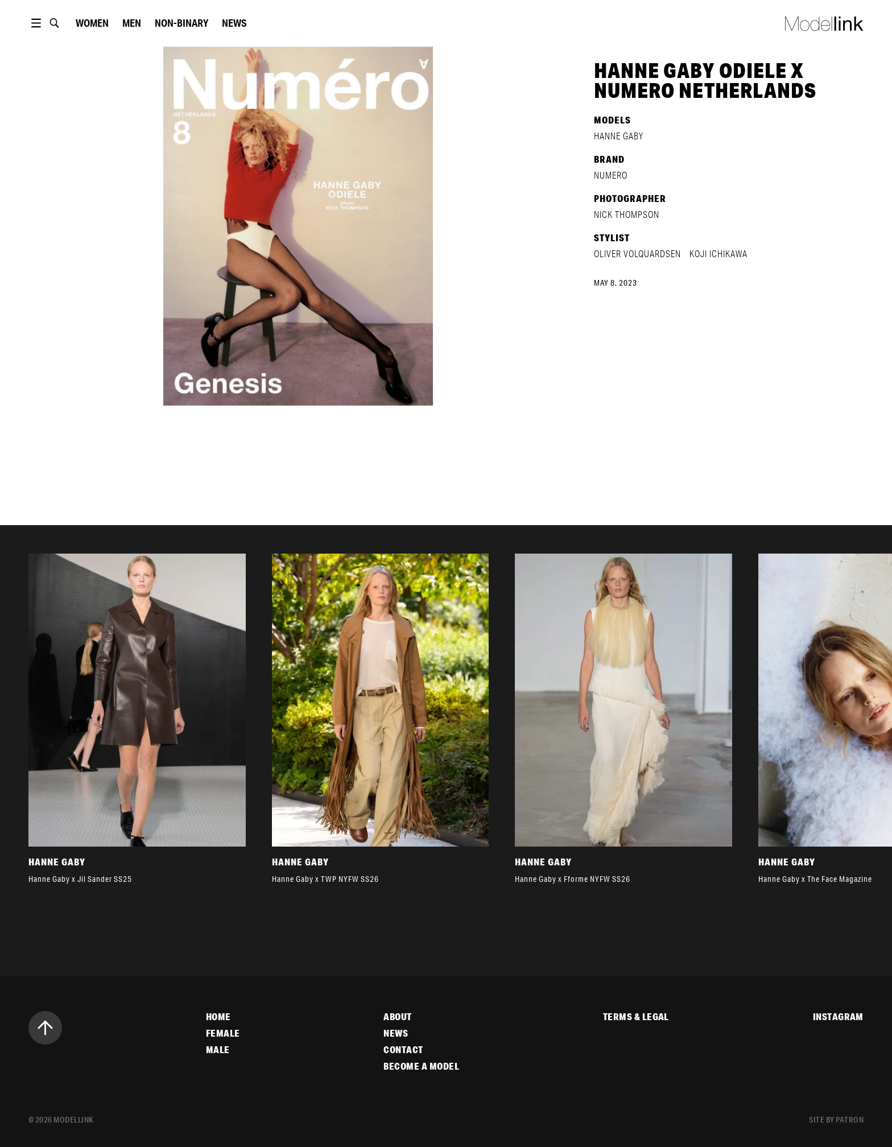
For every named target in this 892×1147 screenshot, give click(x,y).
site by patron (836, 1120)
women (92, 22)
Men (131, 22)
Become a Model (421, 1066)
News (234, 22)
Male (218, 1049)
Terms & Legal (636, 1016)
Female (223, 1033)
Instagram (838, 1016)
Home (218, 1016)
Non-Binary (181, 22)
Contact (403, 1049)
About (397, 1016)
